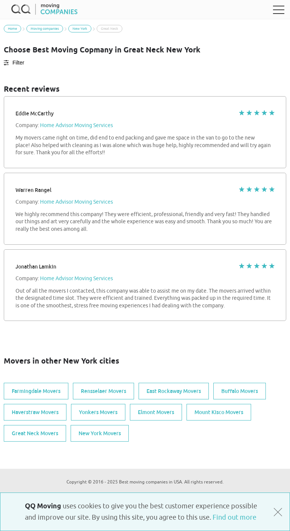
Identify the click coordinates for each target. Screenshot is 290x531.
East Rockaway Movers (174, 391)
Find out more (234, 517)
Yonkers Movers (98, 412)
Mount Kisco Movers (218, 412)
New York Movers (100, 433)
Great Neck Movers (35, 433)
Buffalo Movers (239, 391)
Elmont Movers (156, 412)
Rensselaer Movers (103, 391)
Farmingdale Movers (36, 391)
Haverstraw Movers (35, 412)
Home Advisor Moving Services (76, 125)
